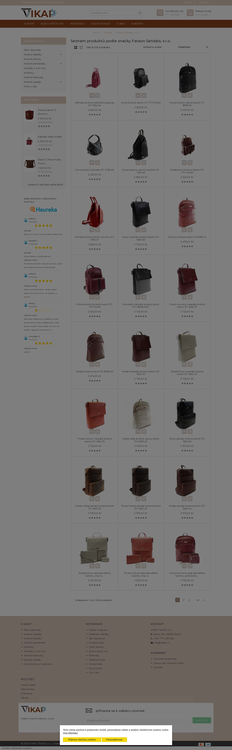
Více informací (70, 733)
